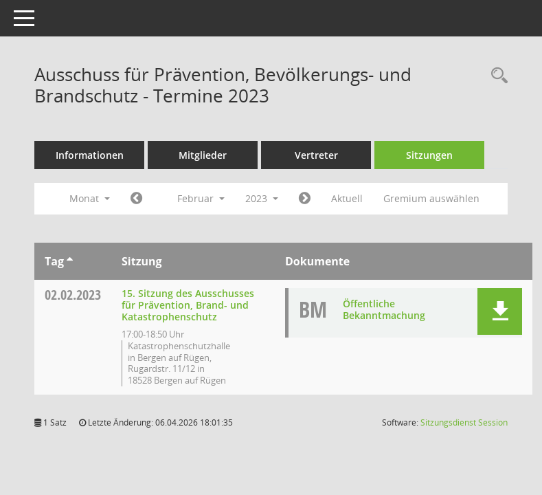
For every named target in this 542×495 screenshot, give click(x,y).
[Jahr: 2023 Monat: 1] (136, 198)
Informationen (90, 155)
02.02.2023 (73, 294)
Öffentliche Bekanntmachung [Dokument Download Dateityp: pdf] (384, 309)
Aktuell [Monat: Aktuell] (347, 198)
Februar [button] (201, 198)
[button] (499, 311)
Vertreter (316, 155)
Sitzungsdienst (464, 422)
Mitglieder (203, 155)
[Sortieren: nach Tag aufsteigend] (70, 261)
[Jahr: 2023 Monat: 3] (305, 198)
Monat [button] (89, 198)
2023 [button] (261, 198)
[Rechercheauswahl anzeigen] (496, 76)
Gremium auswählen (431, 198)
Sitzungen (429, 155)
